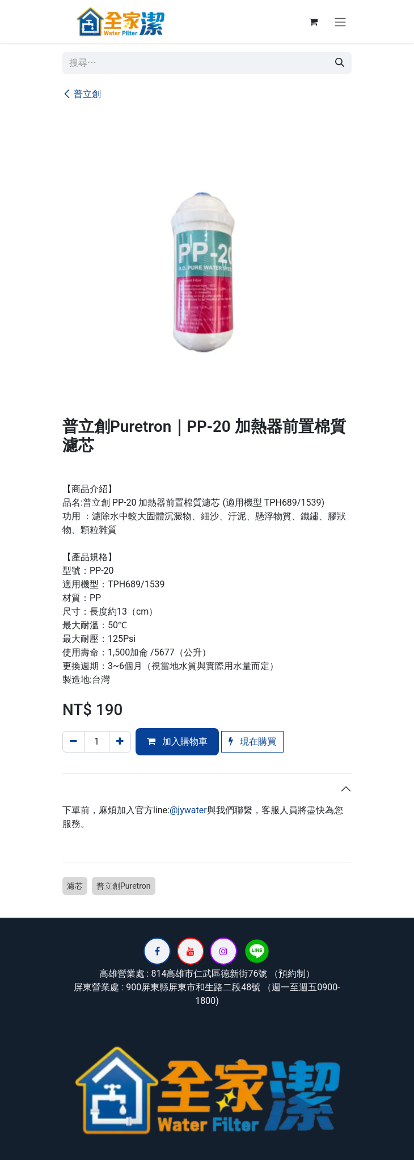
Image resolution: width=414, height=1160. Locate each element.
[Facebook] (157, 951)
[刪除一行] (73, 742)
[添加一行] (120, 742)
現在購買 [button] (252, 741)
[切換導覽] (340, 21)
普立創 (81, 94)
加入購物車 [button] (177, 741)
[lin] (257, 951)
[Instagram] (223, 951)
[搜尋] (340, 63)
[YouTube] (190, 951)
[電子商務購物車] (313, 21)
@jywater (188, 810)
